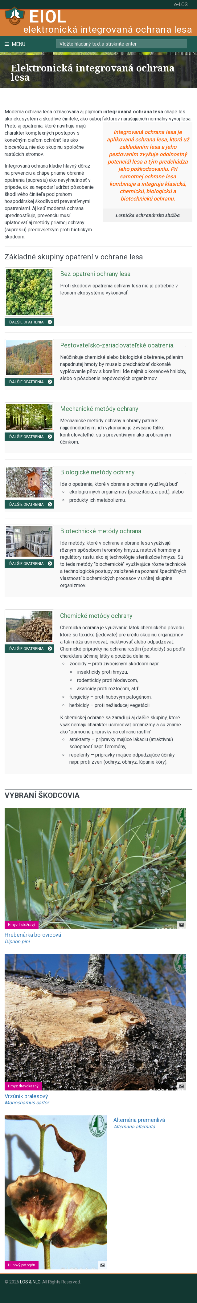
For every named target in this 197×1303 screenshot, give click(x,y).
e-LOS (181, 4)
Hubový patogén (21, 1265)
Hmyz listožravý (21, 925)
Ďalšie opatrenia (31, 322)
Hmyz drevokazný (23, 1086)
